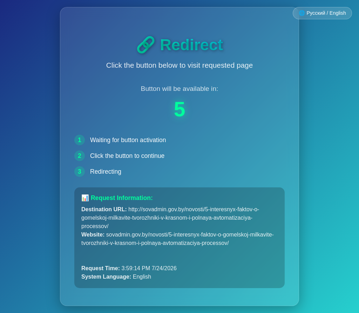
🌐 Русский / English (322, 13)
